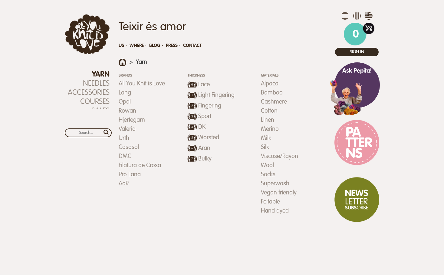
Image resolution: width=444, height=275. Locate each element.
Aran (199, 148)
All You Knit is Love (142, 84)
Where (137, 45)
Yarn (101, 74)
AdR (124, 184)
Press (172, 45)
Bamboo (272, 93)
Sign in (357, 52)
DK (197, 127)
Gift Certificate (91, 124)
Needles (96, 84)
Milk (266, 138)
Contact (192, 45)
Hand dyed (275, 211)
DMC (125, 157)
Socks (268, 175)
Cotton (269, 111)
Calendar (93, 138)
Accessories (89, 93)
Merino (270, 129)
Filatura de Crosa (140, 166)
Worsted (203, 138)
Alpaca (269, 84)
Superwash (275, 184)
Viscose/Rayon (279, 157)
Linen (267, 120)
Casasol (129, 147)
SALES (100, 111)
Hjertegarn (132, 120)
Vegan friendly (279, 193)
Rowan (127, 111)
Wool (267, 166)
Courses (95, 102)
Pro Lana (130, 175)
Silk (265, 147)
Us (121, 45)
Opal (125, 102)
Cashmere (274, 102)
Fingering (204, 106)
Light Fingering (211, 95)
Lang (125, 93)
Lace (199, 85)
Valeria (127, 129)
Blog (154, 45)
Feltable (270, 202)
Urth (124, 138)
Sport (199, 117)
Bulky (200, 159)
